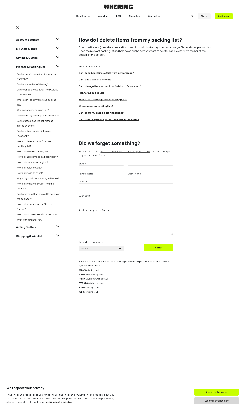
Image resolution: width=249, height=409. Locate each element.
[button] (17, 27)
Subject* (84, 195)
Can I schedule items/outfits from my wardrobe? (106, 72)
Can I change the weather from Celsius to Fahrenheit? (110, 86)
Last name (134, 173)
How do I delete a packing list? (33, 151)
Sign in (204, 16)
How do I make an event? (30, 172)
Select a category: (92, 242)
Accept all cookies (216, 392)
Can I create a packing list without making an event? (109, 119)
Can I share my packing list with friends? (38, 115)
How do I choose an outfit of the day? (37, 214)
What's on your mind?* (94, 210)
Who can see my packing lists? (33, 110)
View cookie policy (58, 402)
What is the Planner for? (29, 219)
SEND (158, 247)
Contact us (154, 16)
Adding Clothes (26, 227)
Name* (82, 163)
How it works (83, 16)
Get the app (224, 16)
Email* (83, 181)
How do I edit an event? (29, 167)
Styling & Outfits (27, 58)
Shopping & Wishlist (29, 236)
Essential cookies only (217, 400)
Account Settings (27, 39)
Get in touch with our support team (125, 151)
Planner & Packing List (30, 67)
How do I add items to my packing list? (37, 156)
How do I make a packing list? (32, 162)
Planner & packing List (91, 92)
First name (86, 173)
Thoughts (134, 16)
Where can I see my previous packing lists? (103, 99)
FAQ (118, 16)
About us (103, 16)
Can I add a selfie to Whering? (32, 84)
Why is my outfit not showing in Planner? (38, 178)
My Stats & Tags (26, 48)
